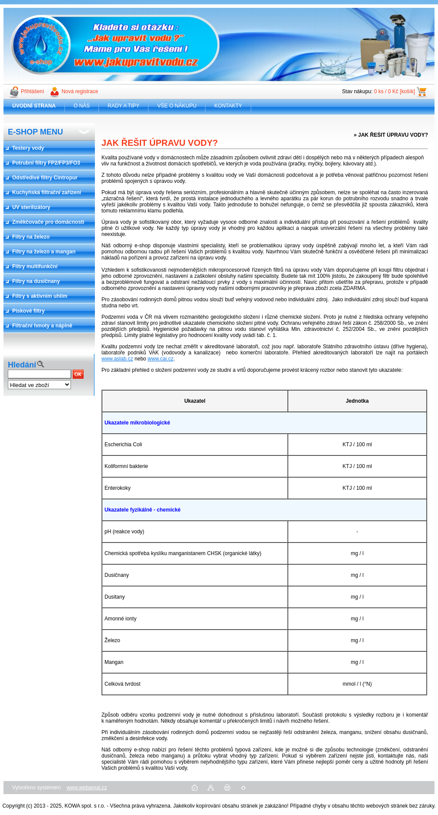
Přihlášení (32, 91)
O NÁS (82, 106)
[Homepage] (34, 105)
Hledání (22, 364)
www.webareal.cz (87, 788)
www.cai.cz (160, 359)
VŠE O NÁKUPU (176, 106)
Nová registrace (79, 91)
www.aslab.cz (117, 359)
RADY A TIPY (123, 106)
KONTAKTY (228, 106)
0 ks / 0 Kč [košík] (394, 91)
